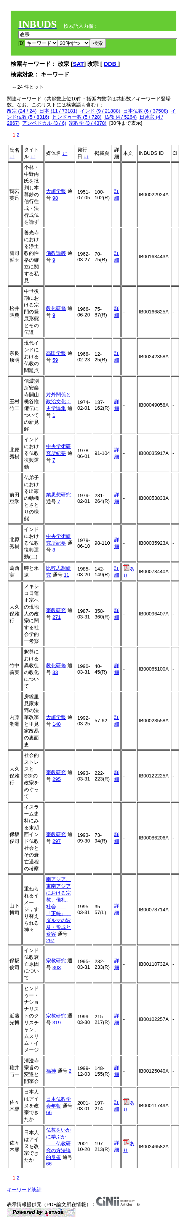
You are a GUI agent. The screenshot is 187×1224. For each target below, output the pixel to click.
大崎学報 (56, 191)
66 (48, 1112)
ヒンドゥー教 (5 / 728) (77, 117)
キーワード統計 (24, 1189)
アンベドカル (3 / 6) (44, 123)
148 (57, 724)
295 (57, 779)
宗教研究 (56, 610)
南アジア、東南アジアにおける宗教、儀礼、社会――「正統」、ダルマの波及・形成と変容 (58, 906)
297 (57, 841)
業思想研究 (58, 495)
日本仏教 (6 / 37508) (145, 111)
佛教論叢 (56, 253)
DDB (111, 63)
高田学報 (56, 353)
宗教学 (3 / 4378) (87, 123)
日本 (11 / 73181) (58, 111)
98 (55, 198)
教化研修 (56, 308)
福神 (51, 1071)
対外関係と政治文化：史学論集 (58, 401)
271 (57, 617)
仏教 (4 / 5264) (120, 117)
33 (55, 672)
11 (66, 575)
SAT (78, 63)
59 (55, 360)
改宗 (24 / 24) (22, 111)
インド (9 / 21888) (100, 111)
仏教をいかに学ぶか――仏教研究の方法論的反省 (58, 1143)
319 (57, 1022)
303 (57, 967)
